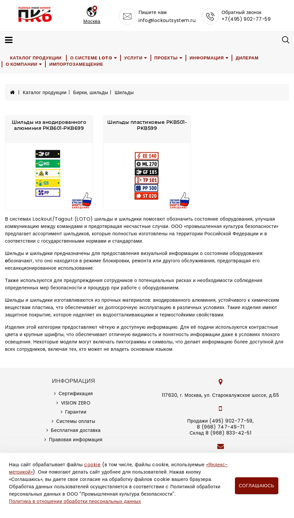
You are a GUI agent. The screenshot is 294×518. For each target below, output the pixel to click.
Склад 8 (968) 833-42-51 (220, 433)
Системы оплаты (75, 421)
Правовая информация (75, 440)
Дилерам (247, 58)
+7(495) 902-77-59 (246, 19)
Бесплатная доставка (76, 430)
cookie (92, 464)
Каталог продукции (36, 58)
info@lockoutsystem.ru (167, 20)
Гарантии (75, 412)
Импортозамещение (76, 64)
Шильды (124, 92)
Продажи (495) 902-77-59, (220, 421)
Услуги (133, 58)
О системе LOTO (91, 58)
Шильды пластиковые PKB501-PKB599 (147, 125)
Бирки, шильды (90, 92)
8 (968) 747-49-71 (221, 427)
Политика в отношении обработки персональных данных (75, 501)
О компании (21, 64)
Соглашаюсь (256, 485)
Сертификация (76, 394)
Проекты (166, 58)
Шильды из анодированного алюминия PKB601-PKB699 (49, 125)
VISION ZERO (76, 403)
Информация (207, 58)
